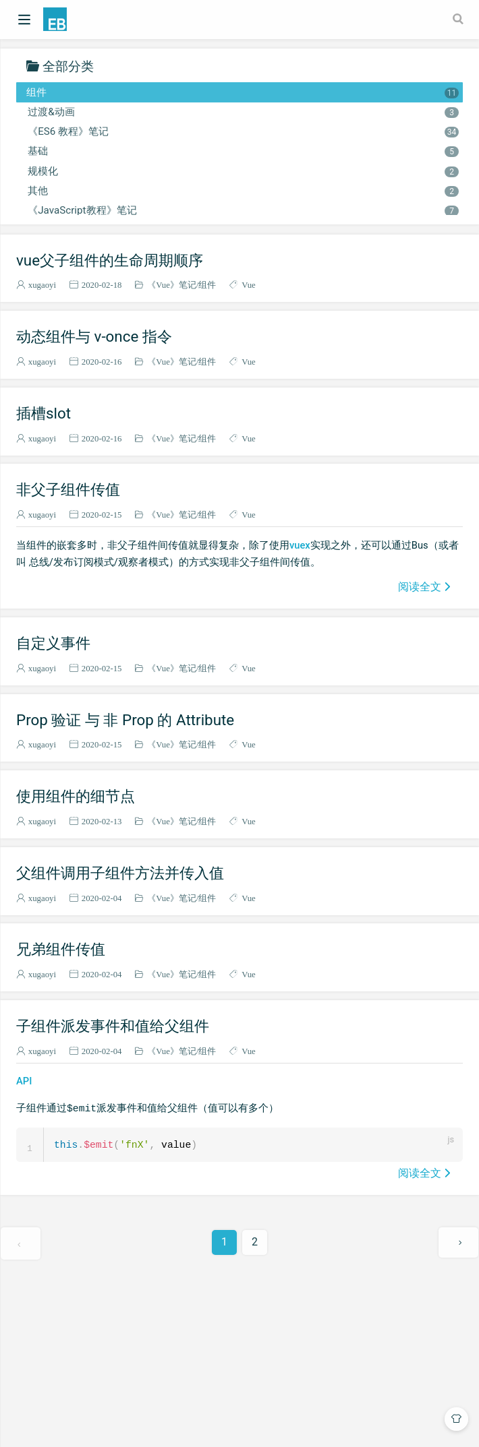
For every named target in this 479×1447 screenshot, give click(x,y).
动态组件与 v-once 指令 (94, 336)
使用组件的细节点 (75, 796)
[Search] (459, 18)
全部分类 (68, 65)
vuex (299, 545)
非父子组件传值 (68, 489)
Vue (249, 284)
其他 (243, 191)
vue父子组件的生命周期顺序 (109, 260)
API (24, 1081)
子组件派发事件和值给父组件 (112, 1026)
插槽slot (43, 413)
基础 (243, 151)
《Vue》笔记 (171, 284)
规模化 (243, 171)
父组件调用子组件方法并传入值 (120, 873)
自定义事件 (53, 643)
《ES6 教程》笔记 (243, 131)
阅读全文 (419, 586)
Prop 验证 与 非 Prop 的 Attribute (125, 720)
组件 (242, 92)
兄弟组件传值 (60, 949)
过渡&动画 (243, 112)
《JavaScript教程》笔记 (243, 210)
